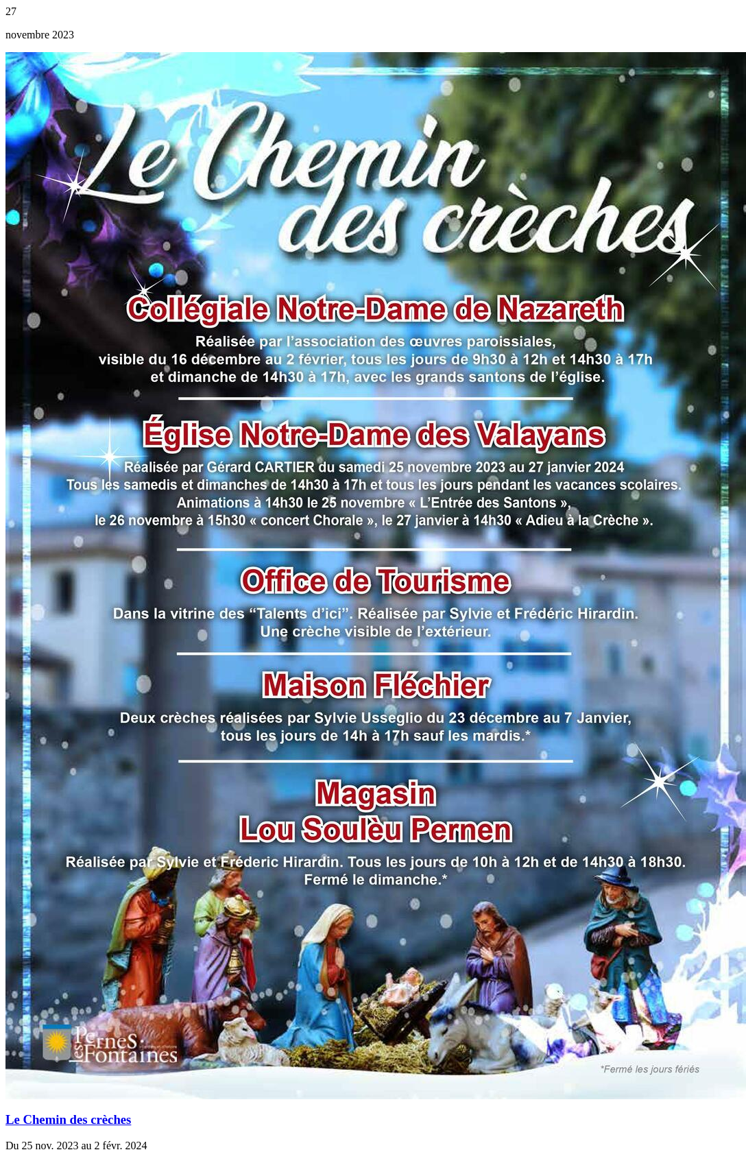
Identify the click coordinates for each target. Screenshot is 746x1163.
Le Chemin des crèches (68, 1119)
